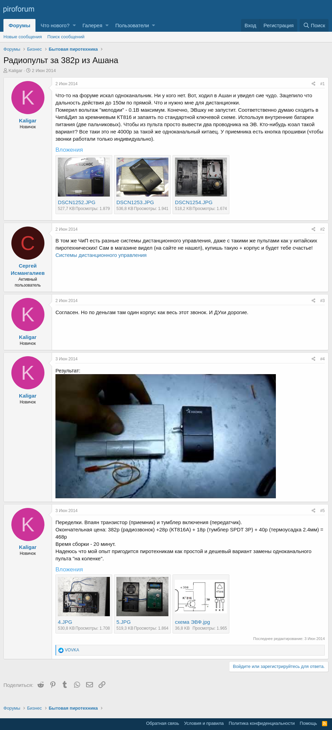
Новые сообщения (22, 36)
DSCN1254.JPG (193, 202)
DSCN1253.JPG (135, 202)
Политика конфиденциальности (262, 723)
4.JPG (65, 622)
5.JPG (123, 622)
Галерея (93, 25)
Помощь (308, 723)
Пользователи (132, 25)
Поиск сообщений (66, 36)
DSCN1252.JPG (76, 202)
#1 (322, 83)
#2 (322, 229)
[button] (74, 25)
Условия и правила (204, 723)
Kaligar (15, 70)
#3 (322, 300)
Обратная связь (162, 723)
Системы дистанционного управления (101, 255)
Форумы (19, 25)
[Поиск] (314, 25)
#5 (322, 510)
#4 (322, 359)
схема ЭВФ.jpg (192, 622)
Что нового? (55, 25)
